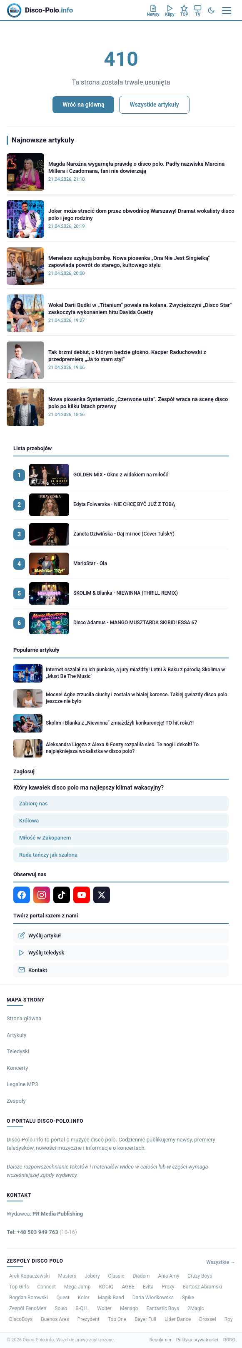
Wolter (104, 1308)
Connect (46, 1287)
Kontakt (32, 970)
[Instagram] (41, 895)
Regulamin (160, 1340)
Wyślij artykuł (39, 935)
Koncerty (17, 1068)
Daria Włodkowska (153, 1298)
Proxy (168, 1287)
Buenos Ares (55, 1319)
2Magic (195, 1308)
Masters (67, 1276)
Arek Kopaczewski (29, 1276)
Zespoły (16, 1101)
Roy (229, 1319)
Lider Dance (178, 1319)
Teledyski (18, 1051)
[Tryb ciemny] (211, 10)
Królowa (29, 820)
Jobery (92, 1276)
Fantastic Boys (163, 1308)
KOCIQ (106, 1287)
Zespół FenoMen (27, 1308)
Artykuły (16, 1035)
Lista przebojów (32, 448)
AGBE (128, 1287)
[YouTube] (81, 895)
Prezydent (88, 1319)
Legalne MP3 (22, 1084)
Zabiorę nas (33, 803)
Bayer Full (145, 1319)
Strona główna (24, 1018)
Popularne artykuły (36, 650)
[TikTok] (61, 895)
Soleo (61, 1308)
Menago (129, 1308)
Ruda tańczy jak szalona (48, 855)
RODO (229, 1340)
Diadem (141, 1276)
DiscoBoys (20, 1319)
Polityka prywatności (197, 1340)
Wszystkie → (220, 1262)
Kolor (84, 1298)
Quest (62, 1298)
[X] (101, 895)
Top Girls (19, 1287)
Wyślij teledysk (41, 952)
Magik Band (111, 1298)
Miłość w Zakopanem (45, 838)
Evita (148, 1287)
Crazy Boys (199, 1276)
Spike (188, 1298)
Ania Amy (168, 1276)
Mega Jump (77, 1287)
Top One (117, 1319)
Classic (116, 1276)
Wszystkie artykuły (154, 104)
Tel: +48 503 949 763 (42, 1232)
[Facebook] (21, 895)
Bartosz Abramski (202, 1287)
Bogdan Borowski (28, 1298)
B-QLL (82, 1308)
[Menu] (226, 10)
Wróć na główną (83, 104)
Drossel (207, 1319)
